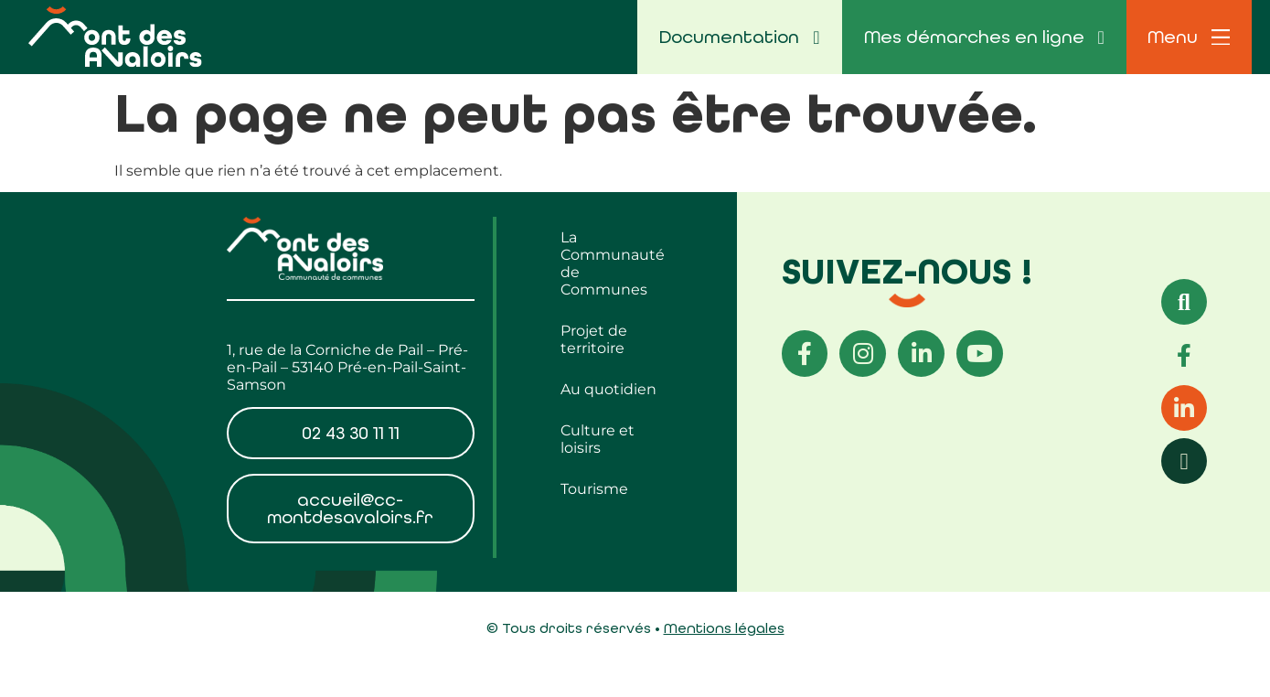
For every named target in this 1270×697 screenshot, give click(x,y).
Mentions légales (724, 629)
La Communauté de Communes (612, 263)
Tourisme (594, 489)
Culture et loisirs (597, 439)
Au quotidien (608, 389)
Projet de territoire (593, 339)
